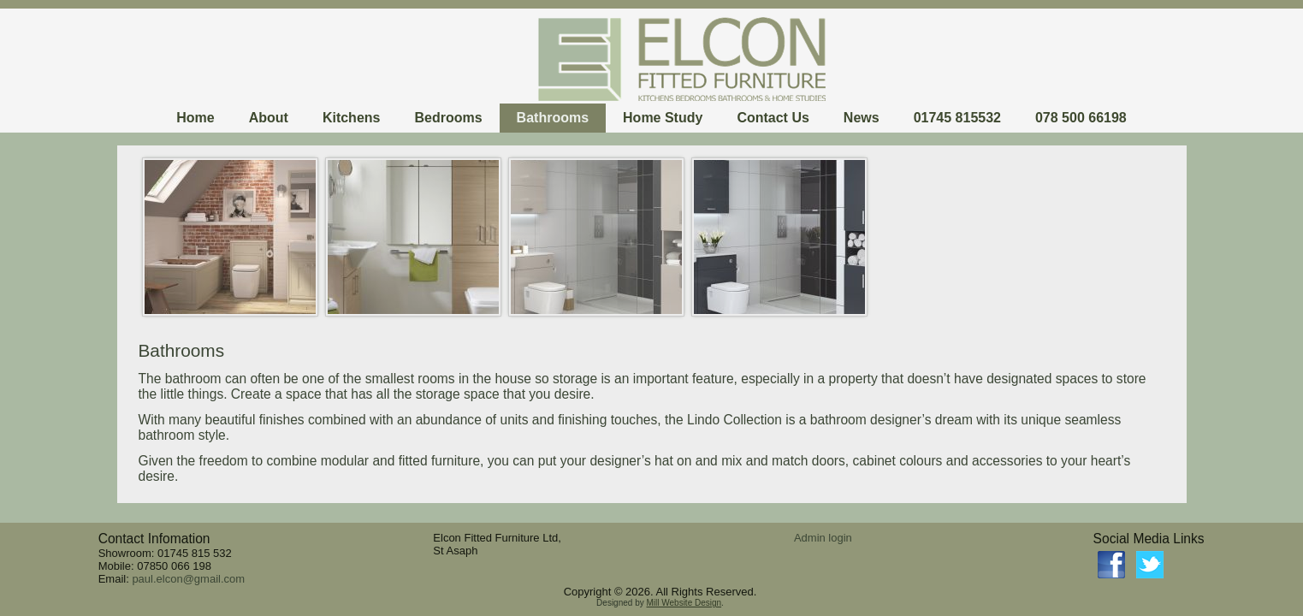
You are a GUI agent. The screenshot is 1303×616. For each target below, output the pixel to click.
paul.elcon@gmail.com (188, 578)
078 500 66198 (1081, 117)
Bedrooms (448, 117)
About (268, 117)
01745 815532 (957, 117)
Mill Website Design (683, 602)
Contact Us (772, 117)
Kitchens (352, 117)
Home (195, 117)
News (862, 117)
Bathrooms (553, 117)
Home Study (662, 117)
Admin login (823, 537)
